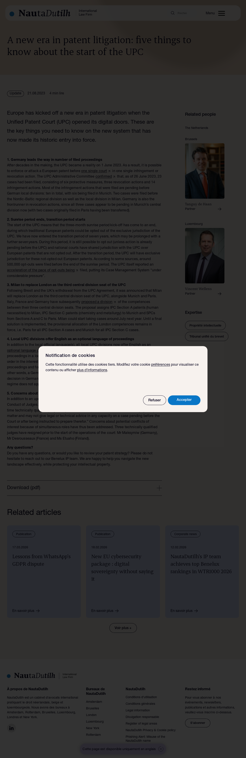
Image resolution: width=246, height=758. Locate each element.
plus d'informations (92, 370)
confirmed (103, 177)
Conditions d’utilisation (141, 697)
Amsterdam (94, 702)
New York (92, 728)
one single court (94, 171)
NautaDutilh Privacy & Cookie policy (151, 730)
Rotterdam (93, 735)
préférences (160, 365)
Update (15, 93)
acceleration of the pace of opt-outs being (41, 270)
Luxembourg (95, 721)
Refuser (154, 400)
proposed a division (97, 302)
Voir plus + (123, 628)
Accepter (184, 400)
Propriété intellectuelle (205, 325)
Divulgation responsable (142, 717)
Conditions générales (140, 704)
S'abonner (197, 723)
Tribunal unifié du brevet (206, 336)
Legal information (138, 710)
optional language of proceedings (34, 351)
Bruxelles (92, 708)
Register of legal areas (141, 723)
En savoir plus (27, 610)
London (91, 715)
